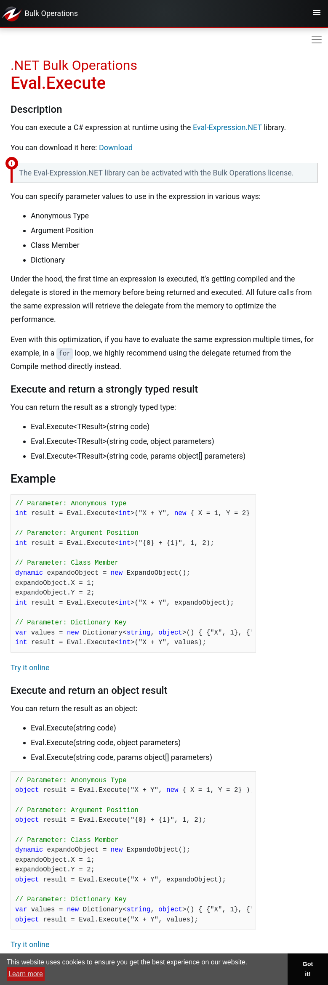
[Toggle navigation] (316, 14)
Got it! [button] (308, 969)
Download (116, 147)
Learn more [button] (25, 973)
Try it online (30, 667)
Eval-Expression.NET (227, 127)
